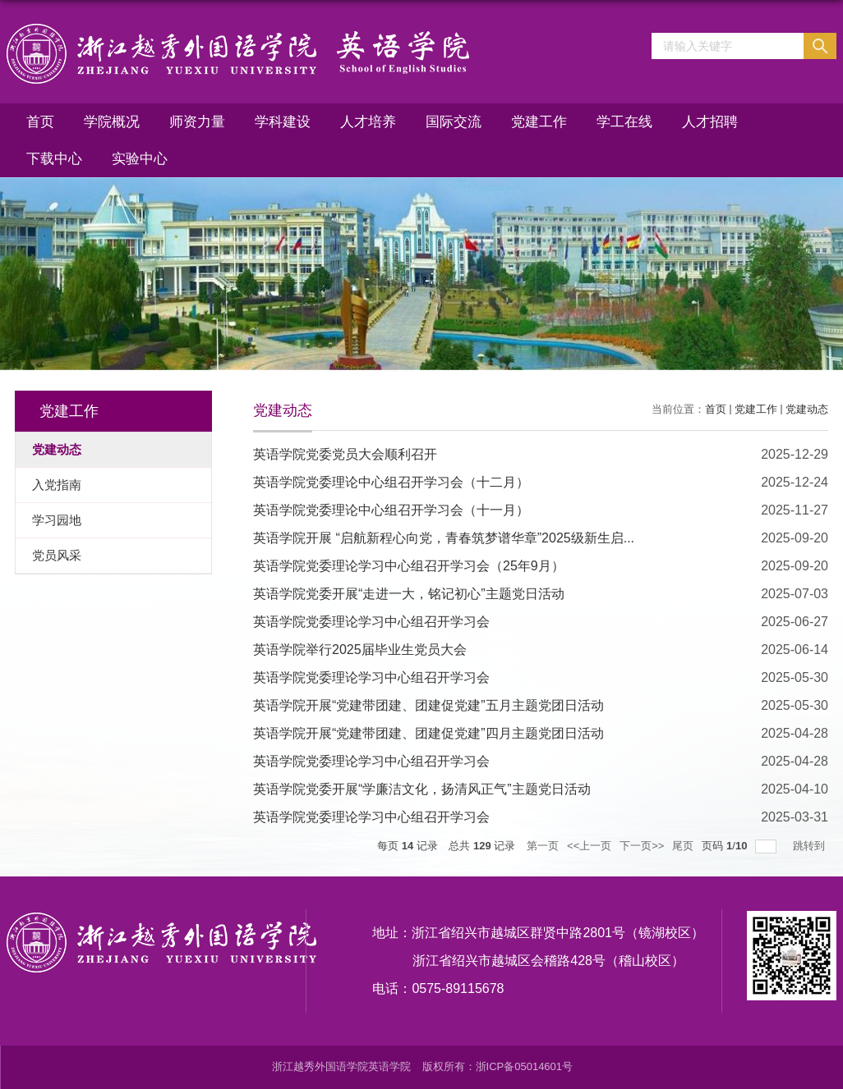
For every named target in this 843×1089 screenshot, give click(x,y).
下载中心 (54, 159)
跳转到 (810, 846)
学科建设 (283, 122)
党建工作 (539, 122)
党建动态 (806, 409)
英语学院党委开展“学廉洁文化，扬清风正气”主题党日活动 (422, 789)
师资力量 (197, 122)
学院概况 (112, 122)
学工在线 (624, 122)
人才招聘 (710, 122)
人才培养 (368, 122)
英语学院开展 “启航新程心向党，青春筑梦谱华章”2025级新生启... (443, 538)
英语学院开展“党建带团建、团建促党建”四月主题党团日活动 (428, 733)
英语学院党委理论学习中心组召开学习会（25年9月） (408, 566)
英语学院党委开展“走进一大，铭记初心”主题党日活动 (408, 594)
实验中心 (140, 159)
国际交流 (453, 122)
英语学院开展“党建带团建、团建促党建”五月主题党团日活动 (428, 705)
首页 (40, 122)
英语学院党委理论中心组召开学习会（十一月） (391, 510)
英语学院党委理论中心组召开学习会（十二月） (391, 482)
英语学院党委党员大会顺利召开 (345, 454)
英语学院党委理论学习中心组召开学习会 (371, 622)
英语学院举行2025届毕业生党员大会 (360, 650)
